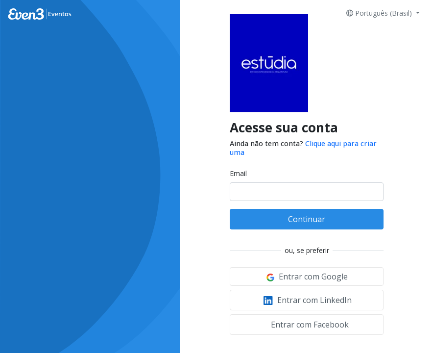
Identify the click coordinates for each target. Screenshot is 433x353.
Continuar (306, 219)
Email (238, 173)
